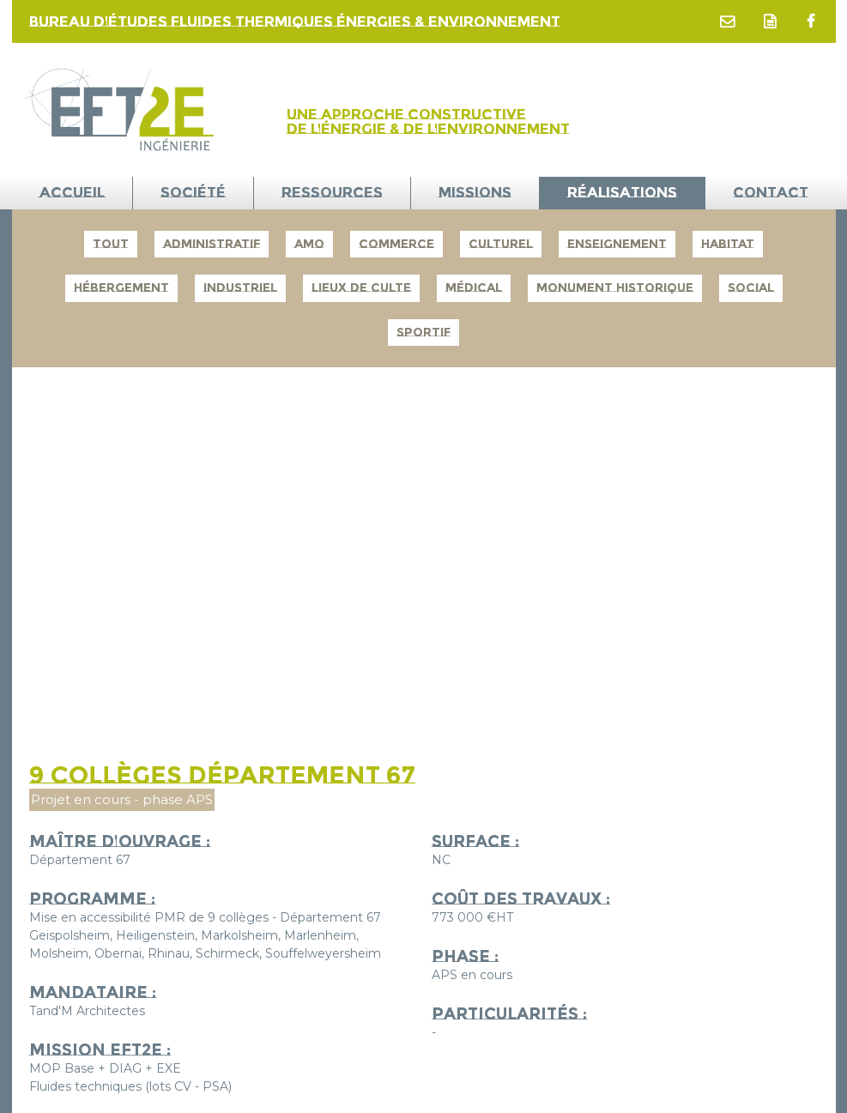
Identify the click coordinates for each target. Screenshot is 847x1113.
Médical (473, 287)
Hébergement (121, 287)
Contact (770, 192)
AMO (309, 243)
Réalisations (622, 192)
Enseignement (617, 243)
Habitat (727, 243)
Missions (475, 192)
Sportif (423, 332)
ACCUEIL (72, 192)
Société (193, 192)
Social (751, 287)
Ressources (332, 192)
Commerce (396, 243)
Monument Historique (614, 287)
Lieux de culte (361, 287)
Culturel (501, 243)
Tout (111, 243)
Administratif (211, 243)
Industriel (240, 287)
